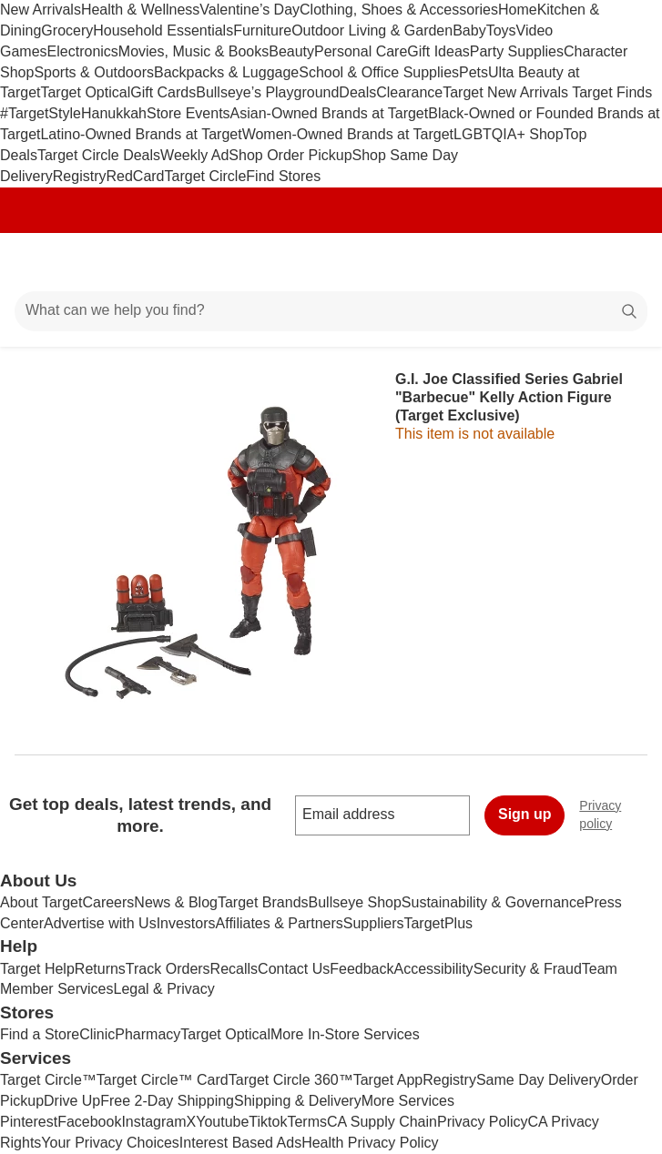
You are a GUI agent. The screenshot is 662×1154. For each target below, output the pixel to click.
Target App (388, 1080)
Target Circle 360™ (291, 1080)
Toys (501, 30)
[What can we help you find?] (331, 311)
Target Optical (85, 92)
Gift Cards (163, 92)
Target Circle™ (48, 1080)
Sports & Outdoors (94, 72)
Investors (186, 923)
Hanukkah (114, 113)
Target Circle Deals (98, 155)
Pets (473, 72)
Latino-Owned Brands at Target (140, 134)
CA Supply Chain (382, 1121)
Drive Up (72, 1100)
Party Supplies (517, 51)
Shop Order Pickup (290, 155)
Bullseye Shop (355, 902)
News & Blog (176, 902)
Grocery (67, 30)
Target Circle (206, 176)
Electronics (82, 51)
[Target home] (331, 262)
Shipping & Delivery (298, 1100)
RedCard (135, 176)
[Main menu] (38, 262)
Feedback (361, 969)
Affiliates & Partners (279, 923)
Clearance (409, 92)
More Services (408, 1100)
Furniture (262, 30)
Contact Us (294, 969)
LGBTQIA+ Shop (508, 134)
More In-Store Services (345, 1034)
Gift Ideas (438, 51)
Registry (80, 176)
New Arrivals (40, 9)
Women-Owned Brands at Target (347, 134)
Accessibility (433, 969)
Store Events (188, 113)
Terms (307, 1121)
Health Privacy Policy (369, 1142)
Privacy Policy (482, 1121)
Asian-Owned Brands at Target (329, 113)
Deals (357, 92)
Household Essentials (163, 30)
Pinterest (28, 1121)
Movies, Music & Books (193, 51)
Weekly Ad (194, 155)
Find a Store (39, 1034)
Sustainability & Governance (493, 902)
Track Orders (168, 969)
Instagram (153, 1121)
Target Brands (263, 902)
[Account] (576, 262)
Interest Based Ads (240, 1142)
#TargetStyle (40, 113)
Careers (108, 902)
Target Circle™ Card (163, 1080)
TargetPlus (438, 923)
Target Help (37, 969)
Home (517, 9)
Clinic (97, 1034)
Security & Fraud (528, 969)
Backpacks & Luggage (226, 72)
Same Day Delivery (538, 1080)
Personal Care (360, 51)
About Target (41, 902)
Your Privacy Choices (109, 1142)
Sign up (525, 814)
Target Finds (612, 92)
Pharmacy (147, 1034)
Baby (469, 30)
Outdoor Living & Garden (372, 30)
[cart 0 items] (624, 262)
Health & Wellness (140, 9)
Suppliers (373, 923)
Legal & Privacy (163, 989)
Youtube (222, 1121)
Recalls (234, 969)
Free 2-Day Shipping (167, 1100)
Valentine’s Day (249, 9)
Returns (100, 969)
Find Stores (283, 176)
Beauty (291, 51)
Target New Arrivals (507, 92)
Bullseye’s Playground (267, 92)
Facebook (89, 1121)
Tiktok (268, 1121)
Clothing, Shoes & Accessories (399, 9)
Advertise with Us (100, 923)
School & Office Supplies (379, 72)
